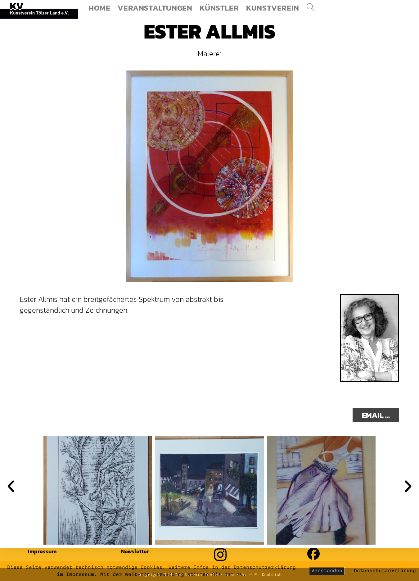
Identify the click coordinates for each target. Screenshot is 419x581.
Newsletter (135, 551)
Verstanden (326, 570)
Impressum (42, 551)
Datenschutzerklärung (385, 570)
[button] (11, 486)
